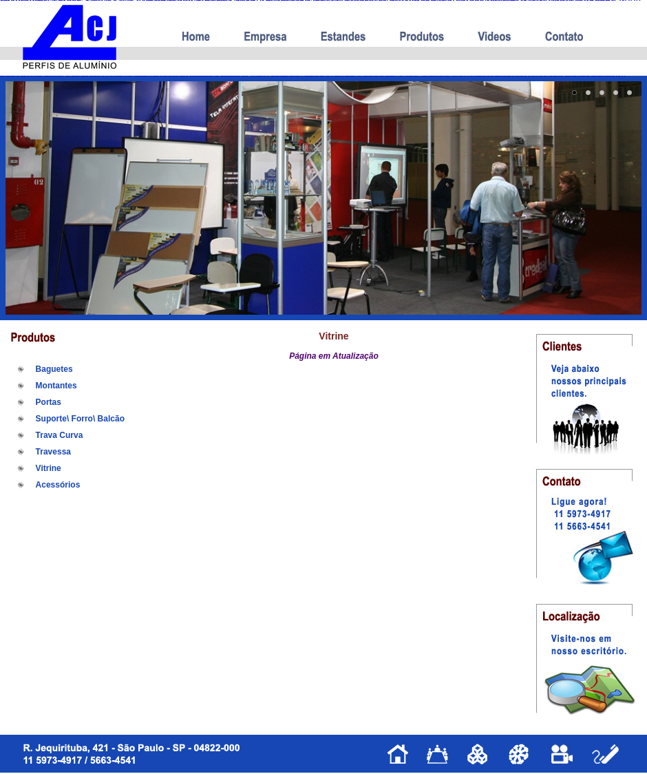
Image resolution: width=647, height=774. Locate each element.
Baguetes (54, 369)
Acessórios (58, 485)
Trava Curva (59, 435)
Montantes (56, 385)
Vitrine (48, 468)
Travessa (53, 452)
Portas (48, 402)
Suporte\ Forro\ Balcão (80, 418)
